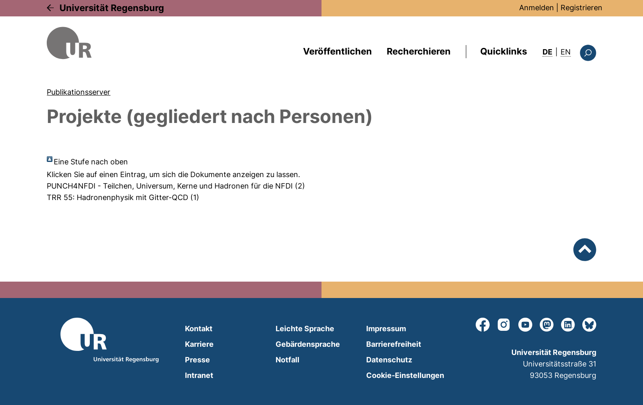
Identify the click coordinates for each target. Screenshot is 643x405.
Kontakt (198, 328)
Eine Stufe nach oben (91, 161)
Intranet (199, 375)
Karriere (199, 344)
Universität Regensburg (111, 7)
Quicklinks (503, 51)
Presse (197, 359)
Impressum (386, 328)
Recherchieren (419, 51)
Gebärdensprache (308, 344)
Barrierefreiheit (393, 344)
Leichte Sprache (305, 328)
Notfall (287, 359)
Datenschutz (389, 359)
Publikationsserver (78, 92)
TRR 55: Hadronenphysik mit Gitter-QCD (117, 197)
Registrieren (581, 7)
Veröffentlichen (337, 51)
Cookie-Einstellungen (405, 375)
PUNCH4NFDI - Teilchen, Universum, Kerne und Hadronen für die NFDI (170, 186)
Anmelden (536, 7)
